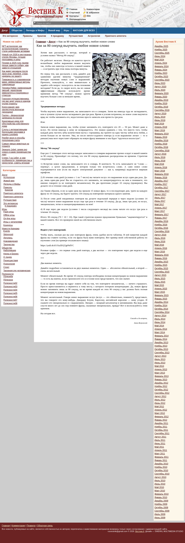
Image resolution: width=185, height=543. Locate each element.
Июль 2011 (160, 440)
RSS (89, 16)
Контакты (74, 16)
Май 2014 (159, 325)
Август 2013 (160, 356)
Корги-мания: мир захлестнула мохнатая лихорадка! (13, 109)
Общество (17, 30)
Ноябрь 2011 (161, 427)
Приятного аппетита (115, 36)
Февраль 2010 (162, 494)
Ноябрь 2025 (161, 49)
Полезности (7, 274)
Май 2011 (159, 447)
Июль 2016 (160, 238)
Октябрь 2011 (161, 430)
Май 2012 (159, 406)
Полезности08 (10, 303)
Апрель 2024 (161, 63)
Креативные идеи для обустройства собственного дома (15, 123)
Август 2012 (160, 396)
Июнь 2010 (160, 484)
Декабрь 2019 (161, 100)
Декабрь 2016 (161, 221)
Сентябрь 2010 (162, 474)
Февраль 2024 (162, 66)
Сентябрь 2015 (162, 272)
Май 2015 (159, 285)
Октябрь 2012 (161, 389)
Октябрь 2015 (161, 268)
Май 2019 (159, 123)
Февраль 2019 (162, 134)
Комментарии (93, 9)
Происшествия (10, 260)
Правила (31, 525)
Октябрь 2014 (161, 309)
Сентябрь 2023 (162, 80)
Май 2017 (159, 204)
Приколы (27, 36)
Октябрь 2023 (161, 76)
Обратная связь (45, 525)
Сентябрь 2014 (162, 312)
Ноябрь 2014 (161, 305)
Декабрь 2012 (161, 383)
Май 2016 (159, 245)
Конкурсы (8, 225)
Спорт (6, 267)
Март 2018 (160, 171)
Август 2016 (160, 235)
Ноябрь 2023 (161, 73)
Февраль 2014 (162, 336)
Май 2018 (159, 164)
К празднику (57, 36)
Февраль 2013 (162, 376)
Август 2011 (160, 437)
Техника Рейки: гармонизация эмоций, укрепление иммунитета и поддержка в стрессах (16, 92)
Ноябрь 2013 (161, 346)
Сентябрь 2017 (162, 191)
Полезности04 (10, 290)
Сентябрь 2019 (162, 110)
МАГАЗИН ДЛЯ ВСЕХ (84, 30)
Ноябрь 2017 (161, 184)
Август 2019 (160, 113)
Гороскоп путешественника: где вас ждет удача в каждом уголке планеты (16, 101)
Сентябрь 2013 (162, 352)
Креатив (41, 36)
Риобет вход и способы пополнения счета (13, 139)
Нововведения (10, 241)
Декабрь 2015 (161, 262)
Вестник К (139, 531)
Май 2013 (159, 366)
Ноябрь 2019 (161, 103)
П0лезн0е (8, 276)
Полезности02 (10, 283)
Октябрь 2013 (161, 349)
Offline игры (9, 215)
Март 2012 (160, 413)
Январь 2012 (161, 420)
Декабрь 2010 (161, 464)
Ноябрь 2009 (161, 504)
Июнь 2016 (160, 241)
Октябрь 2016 (161, 228)
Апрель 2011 (161, 450)
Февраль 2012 (162, 416)
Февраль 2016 (162, 255)
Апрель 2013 (161, 369)
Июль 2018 (160, 157)
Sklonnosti (8, 234)
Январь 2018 (161, 177)
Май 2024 (159, 59)
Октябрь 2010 (161, 470)
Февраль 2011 (162, 457)
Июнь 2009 (160, 517)
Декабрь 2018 (161, 140)
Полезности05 (10, 293)
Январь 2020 (161, 97)
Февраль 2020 (162, 93)
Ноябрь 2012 (161, 386)
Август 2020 (160, 86)
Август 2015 (160, 275)
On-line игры (9, 218)
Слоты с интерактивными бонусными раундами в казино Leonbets (14, 132)
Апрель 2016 (161, 248)
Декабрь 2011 (161, 423)
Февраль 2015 (162, 295)
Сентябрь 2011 (162, 433)
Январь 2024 (161, 70)
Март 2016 (160, 251)
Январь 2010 (161, 497)
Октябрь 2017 (161, 187)
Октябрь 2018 (161, 147)
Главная (73, 9)
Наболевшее (9, 250)
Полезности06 (10, 296)
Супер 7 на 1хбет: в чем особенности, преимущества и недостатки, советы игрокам (17, 160)
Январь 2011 (161, 460)
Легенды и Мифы (35, 30)
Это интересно (10, 36)
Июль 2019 (160, 117)
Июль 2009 (160, 514)
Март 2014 (160, 332)
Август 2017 (160, 194)
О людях (7, 257)
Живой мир (54, 30)
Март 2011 (160, 453)
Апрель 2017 (161, 208)
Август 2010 (160, 477)
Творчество (9, 244)
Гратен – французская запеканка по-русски (13, 116)
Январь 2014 (161, 339)
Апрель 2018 (161, 167)
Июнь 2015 (160, 282)
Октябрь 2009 (161, 507)
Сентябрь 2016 (162, 231)
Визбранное (93, 13)
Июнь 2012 (160, 403)
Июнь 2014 (160, 322)
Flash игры (8, 212)
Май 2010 (159, 487)
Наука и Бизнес (11, 254)
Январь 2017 (161, 218)
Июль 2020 (160, 90)
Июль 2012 (160, 400)
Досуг (5, 30)
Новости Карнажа (10, 228)
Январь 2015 (161, 299)
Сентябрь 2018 (162, 150)
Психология (9, 264)
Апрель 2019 (161, 127)
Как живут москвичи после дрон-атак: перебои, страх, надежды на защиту (15, 73)
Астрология (94, 36)
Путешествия (76, 36)
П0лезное (8, 280)
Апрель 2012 (161, 410)
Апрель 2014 (161, 329)
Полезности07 (10, 300)
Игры (66, 30)
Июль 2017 (160, 198)
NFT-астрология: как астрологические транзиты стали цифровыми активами (16, 48)
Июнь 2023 (160, 83)
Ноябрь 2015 (161, 265)
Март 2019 (160, 130)
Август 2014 (160, 315)
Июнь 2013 (160, 363)
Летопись (8, 238)
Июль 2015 (160, 278)
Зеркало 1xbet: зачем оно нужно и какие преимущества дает (16, 152)
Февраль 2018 (162, 174)
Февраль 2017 (162, 214)
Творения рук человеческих (16, 270)
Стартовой (74, 13)
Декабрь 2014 (161, 302)
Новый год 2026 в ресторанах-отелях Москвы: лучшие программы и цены (17, 57)
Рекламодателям (76, 19)
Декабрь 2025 (161, 46)
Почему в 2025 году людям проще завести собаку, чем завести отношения (15, 65)
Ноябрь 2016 (161, 224)
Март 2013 (160, 373)
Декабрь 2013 (161, 342)
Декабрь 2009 (161, 501)
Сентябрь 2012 (162, 393)
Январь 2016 (161, 258)
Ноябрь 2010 (161, 467)
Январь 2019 (161, 137)
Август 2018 (160, 154)
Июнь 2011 (160, 443)
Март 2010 (160, 490)
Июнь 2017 (160, 201)
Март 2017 (160, 211)
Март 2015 (160, 292)
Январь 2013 (161, 379)
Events (6, 231)
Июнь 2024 (160, 56)
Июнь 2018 (160, 160)
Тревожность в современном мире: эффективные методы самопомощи (16, 82)
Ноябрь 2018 (161, 144)
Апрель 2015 (161, 288)
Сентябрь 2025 (162, 53)
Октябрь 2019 (161, 107)
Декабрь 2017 (161, 181)
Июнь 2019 (160, 120)
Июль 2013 (160, 359)
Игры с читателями (12, 222)
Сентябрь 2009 (162, 511)
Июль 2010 (160, 480)
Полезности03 (10, 286)
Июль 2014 (160, 319)
